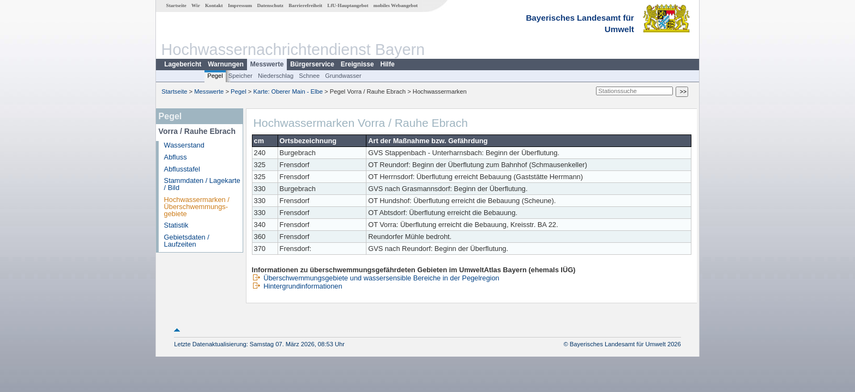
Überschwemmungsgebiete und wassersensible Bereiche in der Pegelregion (375, 278)
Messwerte (267, 64)
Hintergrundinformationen (297, 286)
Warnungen (226, 64)
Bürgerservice (312, 64)
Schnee (309, 75)
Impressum (240, 5)
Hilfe (388, 64)
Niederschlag (275, 75)
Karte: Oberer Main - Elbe (288, 91)
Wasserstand (184, 145)
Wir (195, 5)
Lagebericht (182, 64)
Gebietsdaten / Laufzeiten (186, 240)
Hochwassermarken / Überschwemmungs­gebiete (197, 206)
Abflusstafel (182, 169)
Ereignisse (357, 64)
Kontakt (214, 5)
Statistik (176, 225)
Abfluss (175, 157)
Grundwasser (343, 75)
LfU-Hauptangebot (347, 5)
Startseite (176, 5)
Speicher (240, 75)
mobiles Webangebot (396, 5)
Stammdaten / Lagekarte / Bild (202, 184)
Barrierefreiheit (305, 5)
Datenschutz (270, 5)
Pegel (215, 75)
